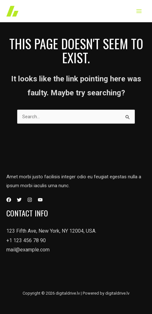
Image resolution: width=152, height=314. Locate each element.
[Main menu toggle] (139, 11)
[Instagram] (29, 199)
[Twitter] (19, 199)
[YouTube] (40, 199)
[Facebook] (8, 199)
